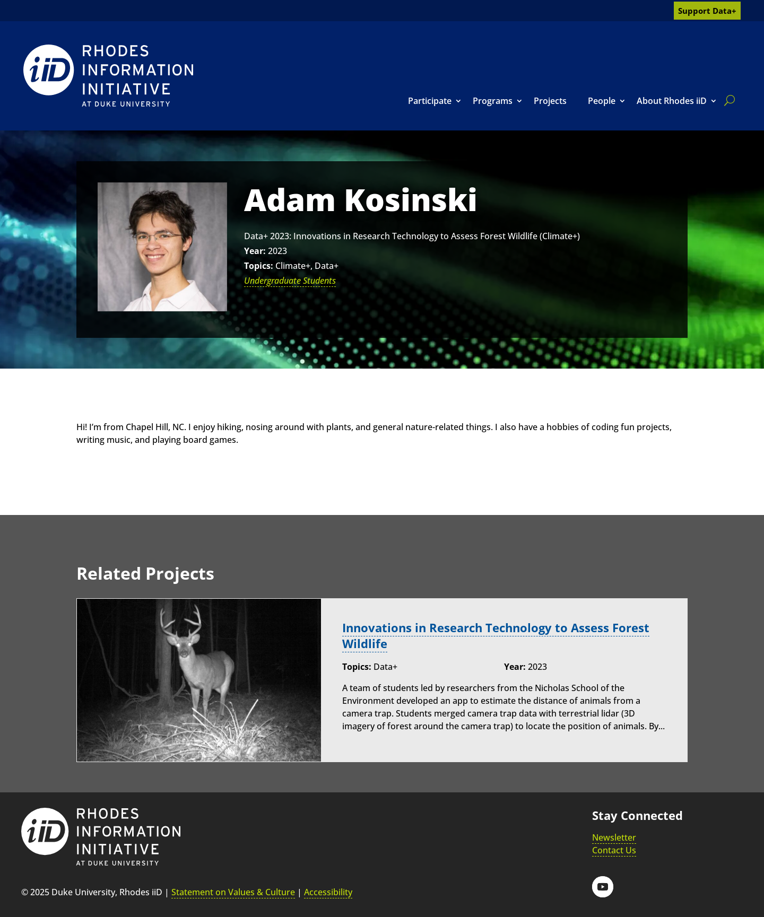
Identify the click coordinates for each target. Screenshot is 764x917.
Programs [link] (493, 101)
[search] (727, 100)
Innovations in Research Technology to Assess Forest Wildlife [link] (495, 635)
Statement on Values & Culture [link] (233, 892)
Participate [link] (430, 101)
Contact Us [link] (614, 850)
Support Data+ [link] (707, 10)
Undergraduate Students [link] (290, 280)
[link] (108, 76)
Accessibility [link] (328, 892)
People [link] (601, 101)
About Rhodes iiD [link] (672, 101)
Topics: (258, 266)
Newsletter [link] (614, 837)
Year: (255, 251)
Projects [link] (550, 101)
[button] (602, 886)
